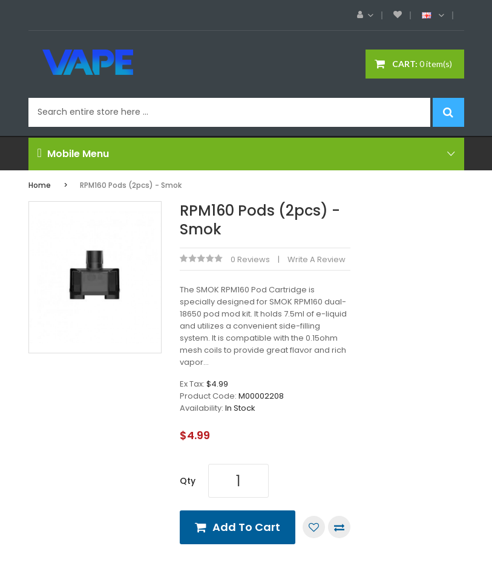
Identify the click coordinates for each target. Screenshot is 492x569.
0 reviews (250, 259)
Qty (187, 481)
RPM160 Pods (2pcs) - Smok (131, 185)
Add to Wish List (314, 527)
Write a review (316, 259)
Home (39, 185)
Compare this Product (339, 527)
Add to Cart (246, 527)
